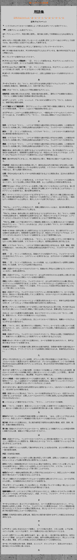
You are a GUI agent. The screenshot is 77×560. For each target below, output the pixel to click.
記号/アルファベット (22, 18)
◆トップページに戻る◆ (38, 3)
